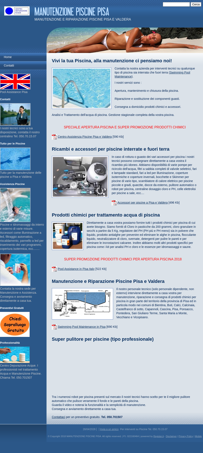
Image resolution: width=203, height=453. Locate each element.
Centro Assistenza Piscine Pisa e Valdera (85, 136)
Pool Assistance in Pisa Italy (76, 269)
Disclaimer (171, 436)
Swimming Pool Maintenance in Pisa (82, 326)
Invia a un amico (109, 429)
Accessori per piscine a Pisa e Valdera (142, 202)
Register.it (158, 436)
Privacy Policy (185, 436)
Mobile (198, 436)
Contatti (9, 65)
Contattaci (58, 417)
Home (8, 57)
